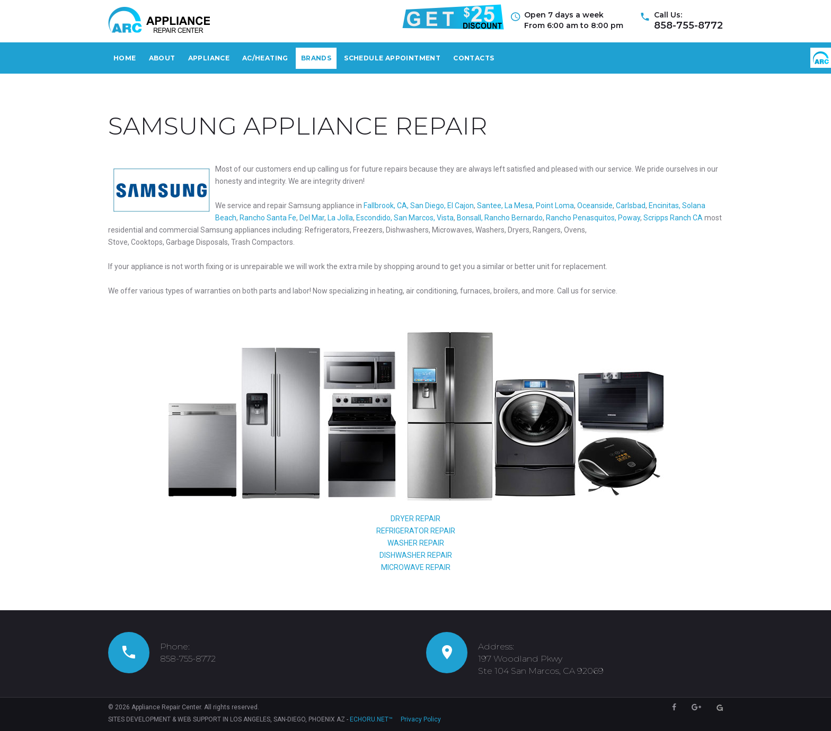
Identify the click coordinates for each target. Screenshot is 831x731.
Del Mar (311, 217)
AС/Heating (265, 58)
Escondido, (374, 217)
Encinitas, (664, 205)
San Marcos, (413, 217)
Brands (316, 58)
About (162, 58)
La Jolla (339, 217)
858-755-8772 (688, 25)
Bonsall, (470, 217)
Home (124, 58)
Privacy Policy (421, 719)
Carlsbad (631, 205)
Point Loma (555, 205)
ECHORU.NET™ (371, 719)
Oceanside (594, 205)
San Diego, (428, 205)
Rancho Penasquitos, (581, 217)
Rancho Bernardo (513, 217)
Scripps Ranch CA (673, 217)
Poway (629, 217)
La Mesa (519, 205)
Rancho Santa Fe (268, 217)
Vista (445, 217)
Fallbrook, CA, (386, 205)
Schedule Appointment (392, 58)
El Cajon (460, 205)
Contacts (473, 58)
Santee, (490, 205)
